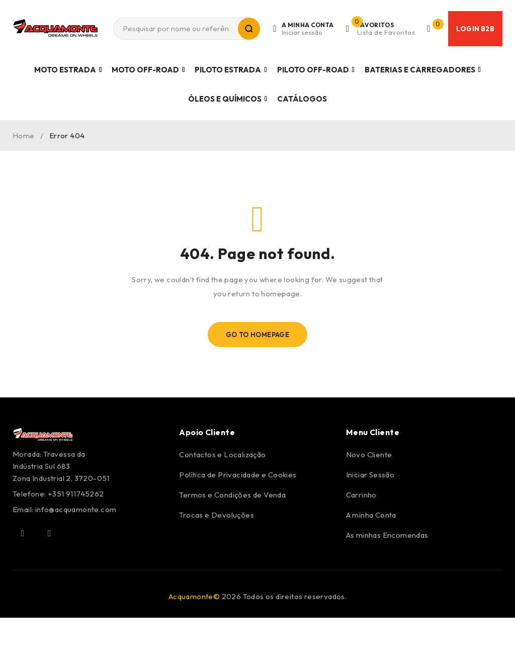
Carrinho (361, 495)
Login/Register (306, 28)
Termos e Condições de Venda (232, 495)
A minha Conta (371, 515)
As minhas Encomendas (387, 535)
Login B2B (475, 29)
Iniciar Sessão (370, 474)
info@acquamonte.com (76, 509)
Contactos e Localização (222, 454)
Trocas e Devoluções (216, 515)
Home (24, 135)
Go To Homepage (258, 334)
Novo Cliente (369, 454)
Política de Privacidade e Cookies (237, 474)
